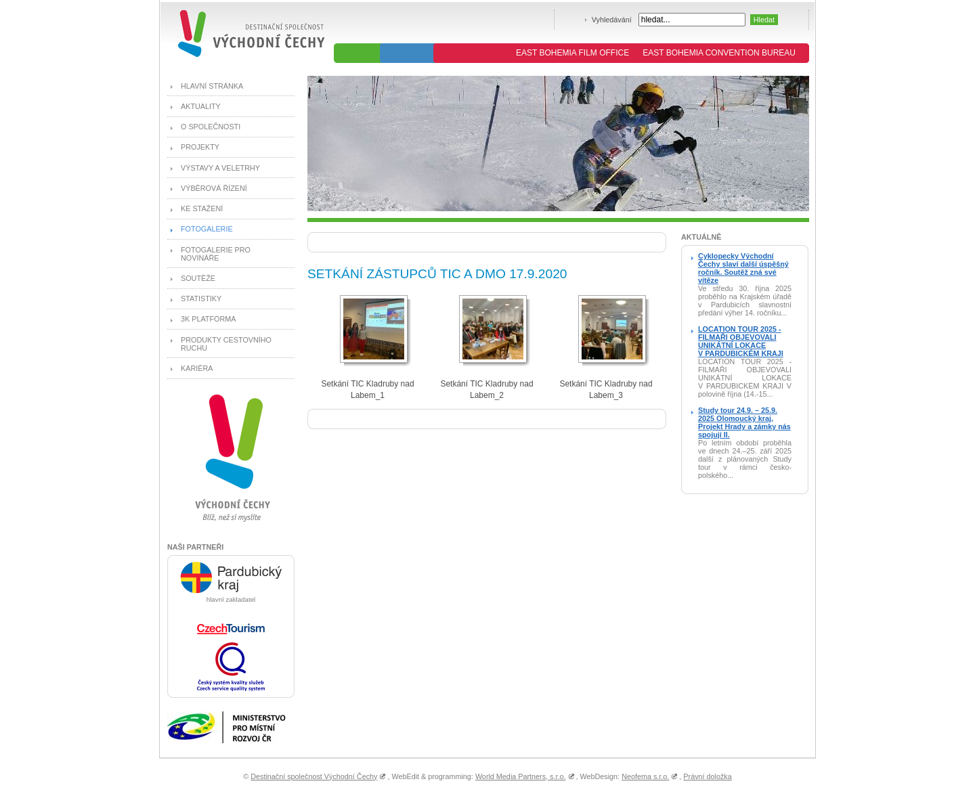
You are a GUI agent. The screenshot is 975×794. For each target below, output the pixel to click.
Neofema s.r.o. (645, 776)
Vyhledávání (612, 20)
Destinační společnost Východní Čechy (314, 776)
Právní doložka (707, 776)
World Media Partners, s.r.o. (520, 776)
